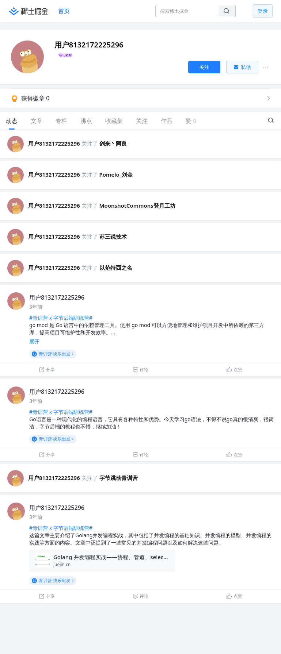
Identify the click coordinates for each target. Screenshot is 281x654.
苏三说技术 (113, 236)
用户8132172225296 (54, 143)
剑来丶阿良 (113, 143)
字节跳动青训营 (118, 477)
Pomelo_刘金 (116, 174)
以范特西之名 (115, 267)
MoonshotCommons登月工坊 (137, 205)
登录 (263, 10)
